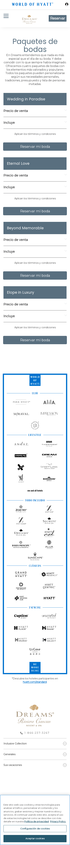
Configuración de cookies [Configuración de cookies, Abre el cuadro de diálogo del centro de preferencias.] (35, 828)
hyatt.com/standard (35, 682)
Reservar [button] (57, 18)
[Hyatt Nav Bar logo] (33, 5)
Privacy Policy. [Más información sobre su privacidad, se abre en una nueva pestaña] (58, 821)
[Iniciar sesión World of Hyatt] (66, 5)
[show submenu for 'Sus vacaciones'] (65, 765)
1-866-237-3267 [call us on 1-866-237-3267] (37, 732)
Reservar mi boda (35, 146)
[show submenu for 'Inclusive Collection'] (65, 743)
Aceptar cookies (35, 838)
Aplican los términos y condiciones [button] (35, 133)
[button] (35, 134)
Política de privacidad (36, 821)
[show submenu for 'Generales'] (65, 754)
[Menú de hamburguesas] (6, 18)
